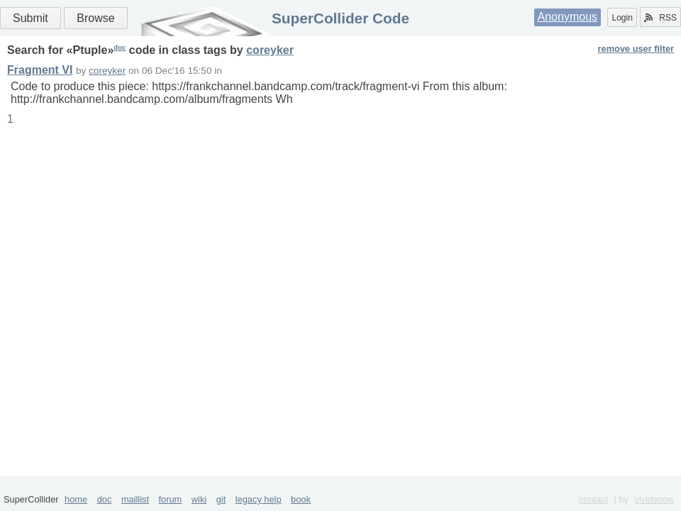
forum (170, 499)
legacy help (259, 499)
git (221, 499)
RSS (660, 18)
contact (593, 499)
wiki (199, 499)
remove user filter (636, 48)
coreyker (270, 50)
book (301, 499)
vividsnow (654, 499)
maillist (135, 499)
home (76, 499)
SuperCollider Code (340, 18)
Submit (30, 18)
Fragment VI (39, 70)
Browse (95, 18)
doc (120, 47)
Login (621, 18)
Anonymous (568, 17)
